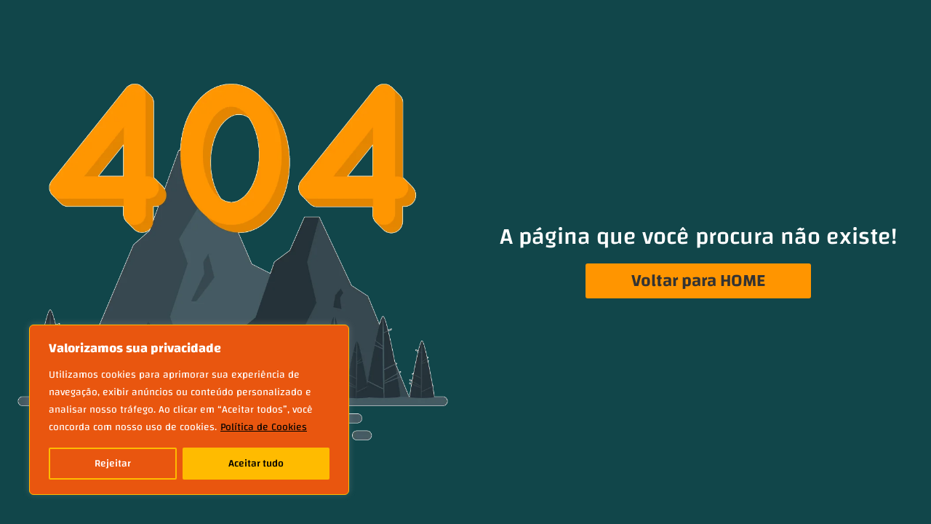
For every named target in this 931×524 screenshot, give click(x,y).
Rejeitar (113, 463)
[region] (189, 410)
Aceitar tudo (256, 463)
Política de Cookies (263, 427)
